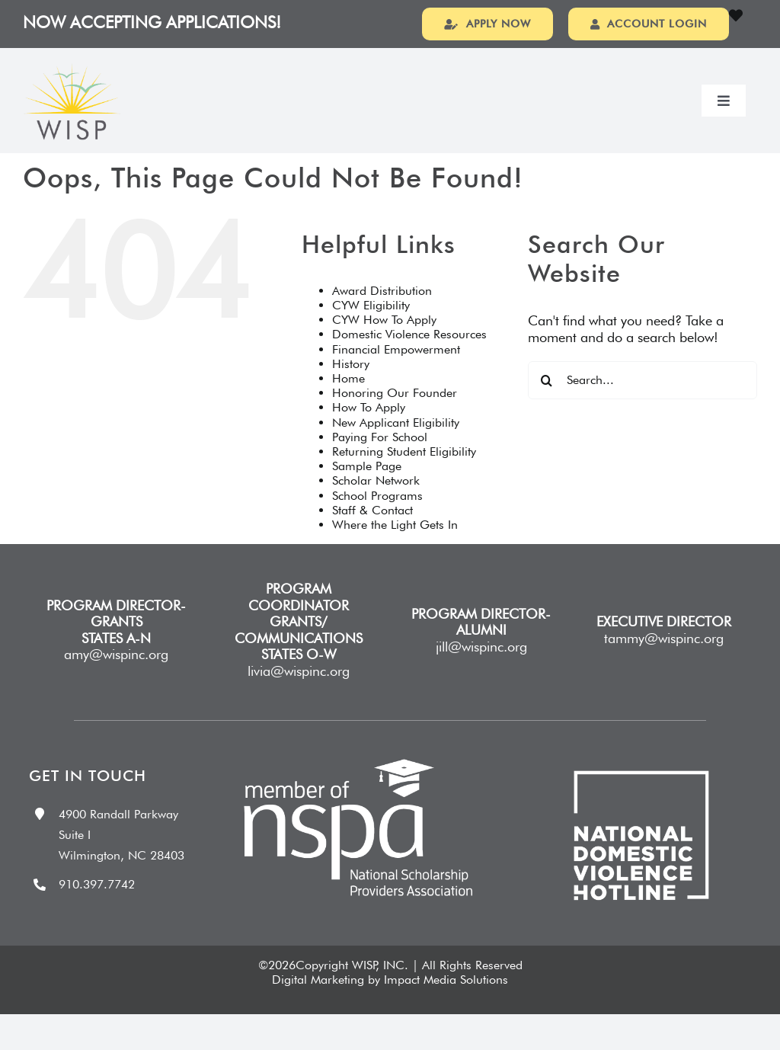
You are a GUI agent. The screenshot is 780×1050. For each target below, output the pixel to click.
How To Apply (368, 428)
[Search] (547, 402)
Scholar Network (376, 502)
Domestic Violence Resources (409, 355)
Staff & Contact (372, 531)
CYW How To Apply (384, 341)
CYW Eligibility (371, 326)
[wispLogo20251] (72, 91)
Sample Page (366, 487)
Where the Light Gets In (395, 546)
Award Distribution (382, 312)
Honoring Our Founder (394, 414)
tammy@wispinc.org (664, 659)
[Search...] (642, 402)
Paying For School (379, 458)
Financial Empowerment (396, 370)
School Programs (377, 517)
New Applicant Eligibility (395, 444)
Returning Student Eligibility (404, 473)
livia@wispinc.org (299, 692)
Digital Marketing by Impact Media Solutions (390, 1001)
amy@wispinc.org (116, 675)
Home (348, 399)
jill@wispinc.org (481, 668)
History (350, 385)
